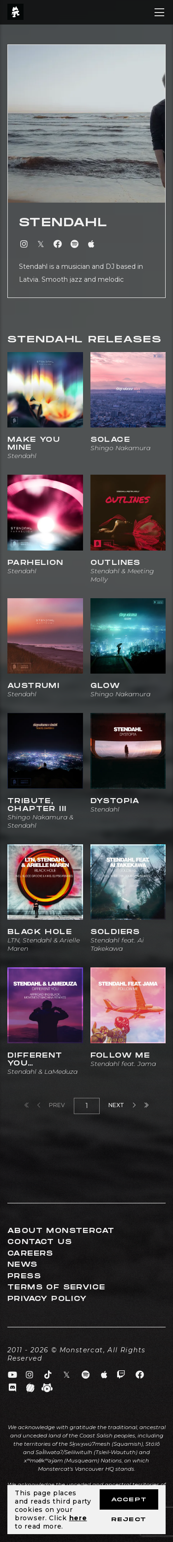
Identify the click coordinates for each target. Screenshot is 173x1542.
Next (122, 1105)
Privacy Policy (47, 1299)
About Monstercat (60, 1231)
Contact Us (39, 1242)
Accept (129, 1499)
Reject (128, 1519)
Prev (51, 1105)
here (78, 1518)
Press (24, 1276)
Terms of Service (56, 1287)
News (22, 1265)
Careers (30, 1253)
